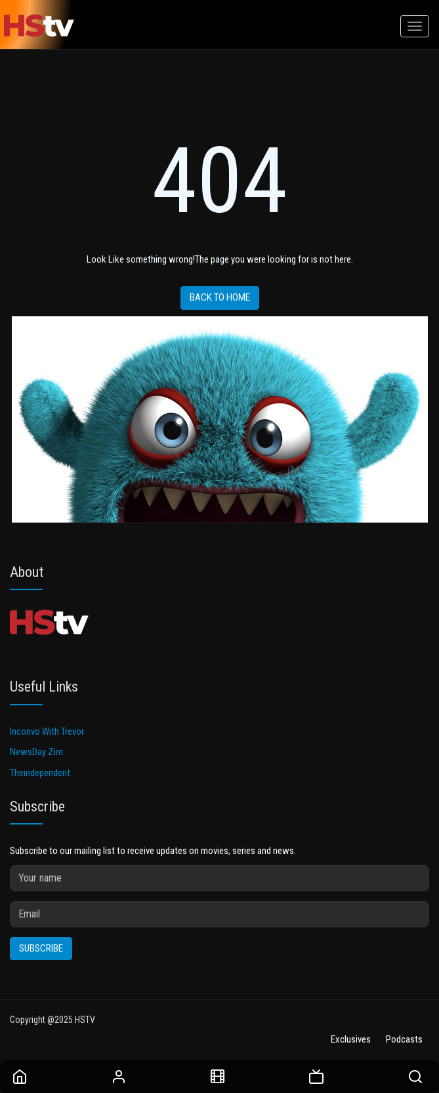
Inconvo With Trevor (47, 731)
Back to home (220, 297)
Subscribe (41, 948)
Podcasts (404, 1039)
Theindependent (40, 773)
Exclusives (351, 1039)
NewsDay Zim (36, 752)
